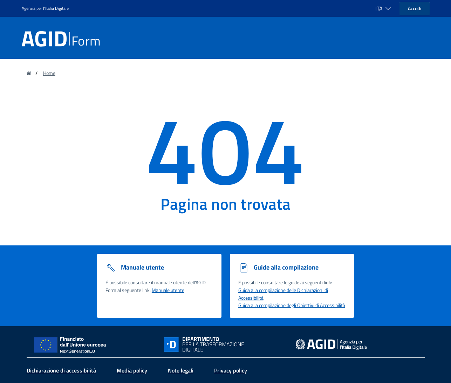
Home (49, 73)
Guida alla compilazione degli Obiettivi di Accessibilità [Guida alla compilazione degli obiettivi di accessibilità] (291, 305)
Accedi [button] (414, 8)
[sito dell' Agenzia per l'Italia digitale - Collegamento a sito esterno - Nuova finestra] (331, 344)
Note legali (180, 370)
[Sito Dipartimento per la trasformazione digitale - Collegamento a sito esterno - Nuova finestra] (225, 344)
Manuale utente (168, 290)
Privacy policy (230, 370)
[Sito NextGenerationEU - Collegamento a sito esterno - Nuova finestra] (72, 344)
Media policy (132, 370)
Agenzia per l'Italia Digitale (45, 8)
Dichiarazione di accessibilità (61, 370)
